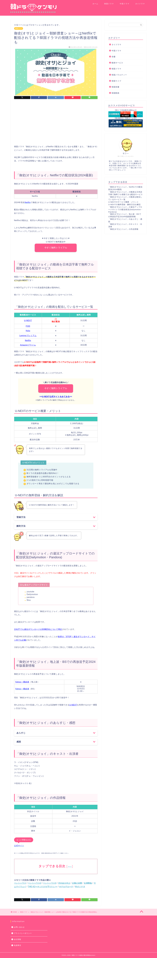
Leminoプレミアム (28, 336)
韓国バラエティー (119, 75)
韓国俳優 (115, 87)
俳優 (113, 57)
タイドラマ (140, 4)
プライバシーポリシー (23, 933)
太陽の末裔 (77, 883)
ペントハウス (20, 883)
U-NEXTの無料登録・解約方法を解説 (124, 204)
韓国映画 (115, 93)
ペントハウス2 (34, 883)
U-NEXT (28, 320)
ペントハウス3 (49, 883)
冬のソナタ (80, 887)
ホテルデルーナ (66, 887)
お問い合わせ (19, 927)
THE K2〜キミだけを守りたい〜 (42, 887)
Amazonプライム (28, 345)
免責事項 (17, 945)
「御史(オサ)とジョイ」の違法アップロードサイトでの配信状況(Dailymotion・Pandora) (125, 209)
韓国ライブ (116, 81)
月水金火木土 (64, 883)
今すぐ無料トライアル (55, 247)
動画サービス (117, 63)
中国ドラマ (124, 4)
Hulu (28, 331)
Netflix (28, 340)
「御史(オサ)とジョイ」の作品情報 (123, 229)
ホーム (95, 4)
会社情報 (17, 939)
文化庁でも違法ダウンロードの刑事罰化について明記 (38, 629)
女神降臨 (88, 883)
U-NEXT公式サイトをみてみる (56, 397)
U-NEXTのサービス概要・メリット (123, 202)
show (70, 867)
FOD (28, 326)
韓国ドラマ (109, 4)
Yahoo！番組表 (22, 682)
